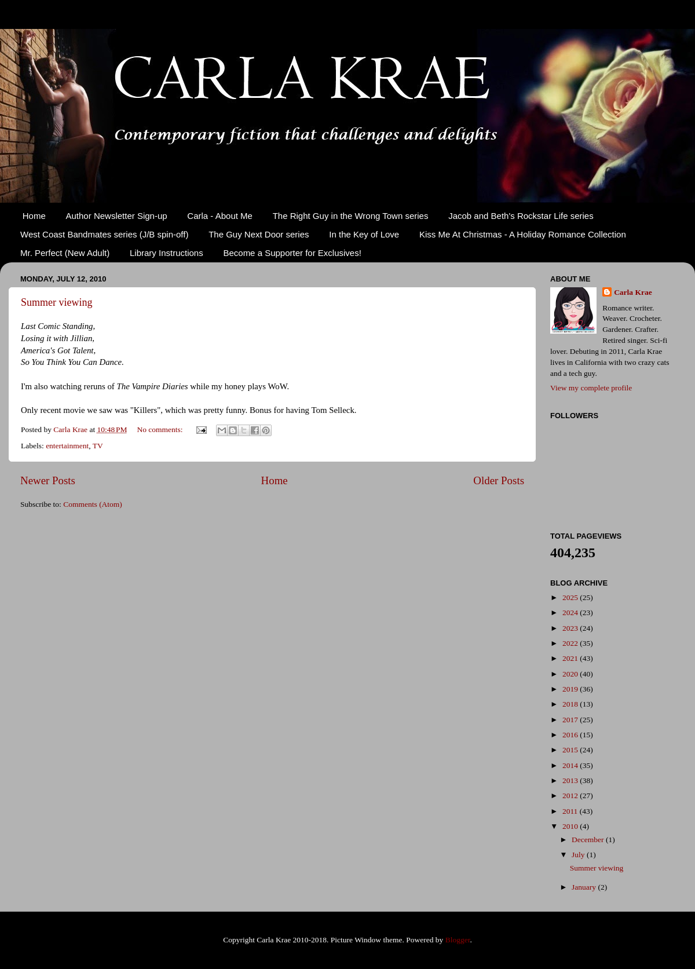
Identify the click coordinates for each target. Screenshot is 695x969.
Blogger (457, 939)
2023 (571, 628)
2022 (571, 643)
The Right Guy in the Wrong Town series (351, 216)
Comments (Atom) (92, 504)
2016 (571, 734)
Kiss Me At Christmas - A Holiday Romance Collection (522, 234)
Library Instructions (166, 253)
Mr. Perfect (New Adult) (64, 253)
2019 (571, 689)
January (585, 887)
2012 (571, 795)
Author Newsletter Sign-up (116, 216)
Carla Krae (633, 292)
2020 (571, 674)
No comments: (161, 429)
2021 (571, 658)
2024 (571, 612)
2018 (571, 704)
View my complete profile (591, 387)
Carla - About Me (220, 216)
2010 (571, 826)
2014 (571, 765)
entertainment (67, 445)
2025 (571, 597)
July (579, 854)
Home (34, 216)
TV (98, 445)
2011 (571, 811)
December (589, 839)
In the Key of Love (364, 234)
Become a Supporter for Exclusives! (292, 253)
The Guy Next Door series (259, 234)
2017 (571, 719)
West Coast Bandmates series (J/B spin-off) (104, 234)
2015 (571, 749)
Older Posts (498, 480)
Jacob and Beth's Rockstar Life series (521, 216)
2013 (571, 780)
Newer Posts (47, 480)
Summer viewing (57, 302)
